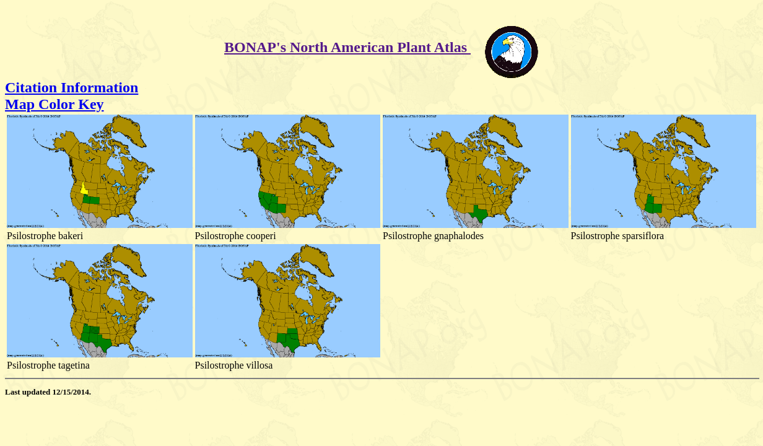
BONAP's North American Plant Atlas (347, 47)
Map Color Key (54, 104)
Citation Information (71, 87)
